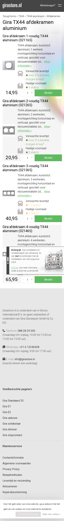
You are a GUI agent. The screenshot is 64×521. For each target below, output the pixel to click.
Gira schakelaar (12, 423)
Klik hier (14, 268)
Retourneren (10, 486)
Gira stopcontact (12, 435)
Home (12, 16)
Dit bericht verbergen (28, 514)
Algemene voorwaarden (17, 463)
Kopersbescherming (15, 492)
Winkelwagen (47, 5)
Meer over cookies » (51, 514)
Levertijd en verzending (17, 480)
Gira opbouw (10, 418)
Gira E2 (7, 412)
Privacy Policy (11, 469)
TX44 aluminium (35, 16)
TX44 (21, 16)
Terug (6, 16)
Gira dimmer (10, 429)
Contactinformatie (13, 457)
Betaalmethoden (12, 475)
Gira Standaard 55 (13, 400)
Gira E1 (7, 406)
